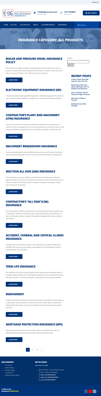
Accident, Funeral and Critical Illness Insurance (29, 237)
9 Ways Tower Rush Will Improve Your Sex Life (79, 80)
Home (6, 25)
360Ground (14, 391)
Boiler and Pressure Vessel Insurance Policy (34, 60)
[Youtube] (90, 391)
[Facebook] (2, 2)
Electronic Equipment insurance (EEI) (34, 90)
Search (69, 58)
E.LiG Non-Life (25, 25)
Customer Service (47, 25)
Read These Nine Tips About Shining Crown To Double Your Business (80, 87)
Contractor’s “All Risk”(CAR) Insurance (28, 203)
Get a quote (91, 13)
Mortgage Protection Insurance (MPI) (35, 324)
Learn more (14, 80)
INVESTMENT (61, 25)
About (35, 25)
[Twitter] (5, 2)
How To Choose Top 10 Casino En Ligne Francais (80, 93)
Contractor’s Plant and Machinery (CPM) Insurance (33, 116)
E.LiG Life (13, 25)
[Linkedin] (8, 2)
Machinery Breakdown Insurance (32, 146)
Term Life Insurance (21, 266)
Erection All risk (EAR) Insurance (31, 171)
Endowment (15, 294)
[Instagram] (11, 2)
